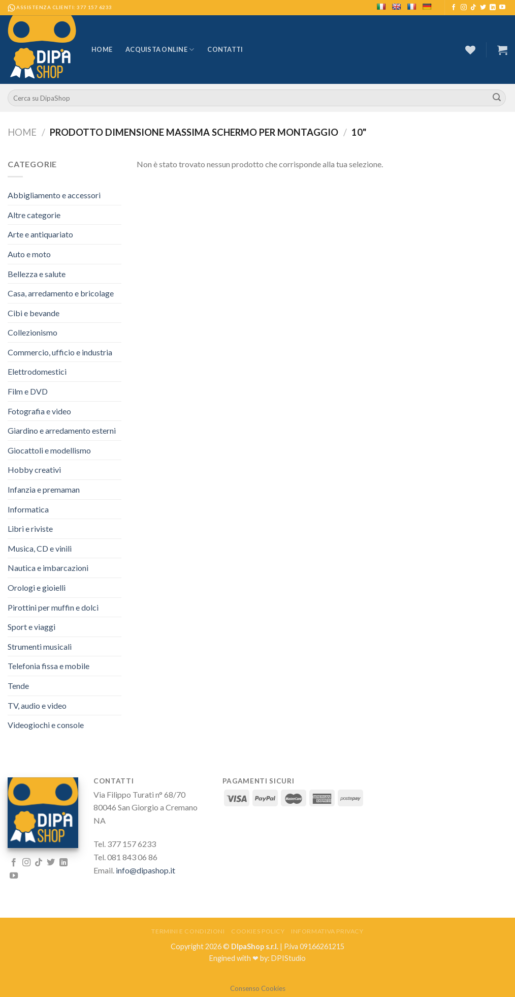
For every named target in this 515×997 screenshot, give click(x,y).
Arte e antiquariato (40, 234)
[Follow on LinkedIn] (493, 7)
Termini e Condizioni (187, 931)
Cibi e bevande (33, 313)
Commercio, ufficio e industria (60, 352)
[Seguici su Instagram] (464, 7)
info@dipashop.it (145, 870)
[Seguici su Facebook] (453, 7)
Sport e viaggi (31, 626)
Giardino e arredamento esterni (62, 430)
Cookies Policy (258, 931)
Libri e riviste (30, 528)
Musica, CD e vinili (40, 548)
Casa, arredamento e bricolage (61, 293)
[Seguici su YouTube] (502, 7)
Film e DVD (28, 391)
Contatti (225, 49)
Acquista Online (159, 49)
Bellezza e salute (37, 274)
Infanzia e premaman (44, 489)
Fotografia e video (39, 411)
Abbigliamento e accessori (54, 195)
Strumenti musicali (40, 646)
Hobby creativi (34, 469)
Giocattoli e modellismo (49, 450)
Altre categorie (34, 215)
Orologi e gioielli (37, 587)
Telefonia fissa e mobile (48, 666)
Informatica (28, 509)
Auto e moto (29, 254)
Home (101, 49)
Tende (18, 685)
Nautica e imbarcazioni (48, 567)
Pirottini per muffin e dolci (53, 607)
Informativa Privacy (327, 931)
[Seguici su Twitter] (483, 7)
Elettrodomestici (37, 371)
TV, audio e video (37, 705)
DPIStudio (288, 958)
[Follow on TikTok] (473, 7)
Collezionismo (32, 332)
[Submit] (496, 98)
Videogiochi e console (46, 725)
